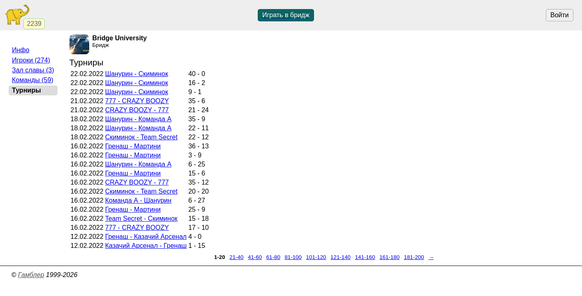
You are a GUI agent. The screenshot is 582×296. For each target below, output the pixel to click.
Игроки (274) (31, 60)
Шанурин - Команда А (138, 119)
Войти (559, 15)
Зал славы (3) (33, 70)
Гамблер (31, 274)
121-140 (340, 257)
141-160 (365, 257)
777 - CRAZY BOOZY (137, 100)
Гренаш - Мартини (133, 146)
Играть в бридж (285, 15)
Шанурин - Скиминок (136, 73)
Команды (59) (32, 79)
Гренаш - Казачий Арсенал (146, 236)
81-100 (293, 257)
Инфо (20, 49)
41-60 (255, 257)
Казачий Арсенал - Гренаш (146, 245)
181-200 (414, 257)
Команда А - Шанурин (138, 200)
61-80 (273, 257)
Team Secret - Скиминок (141, 218)
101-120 (316, 257)
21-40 (236, 257)
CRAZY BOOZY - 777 (137, 109)
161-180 (389, 257)
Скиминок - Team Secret (141, 137)
